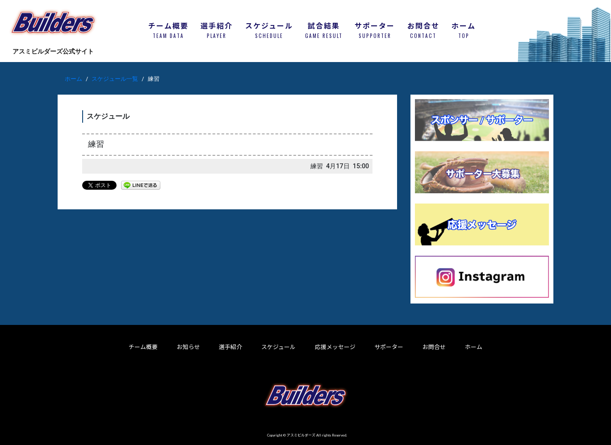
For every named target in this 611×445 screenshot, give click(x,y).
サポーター (388, 346)
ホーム (73, 78)
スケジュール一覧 (115, 78)
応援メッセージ (335, 346)
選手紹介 (230, 346)
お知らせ (188, 346)
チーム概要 (143, 346)
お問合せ (434, 346)
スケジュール (278, 346)
